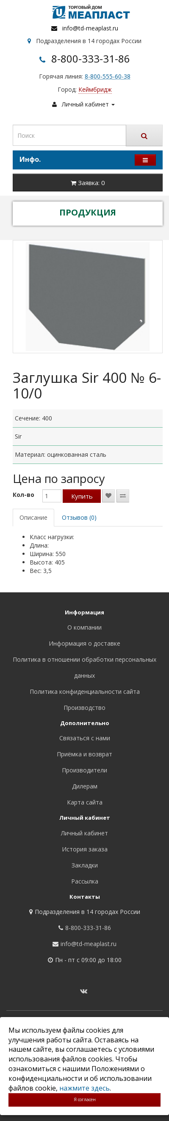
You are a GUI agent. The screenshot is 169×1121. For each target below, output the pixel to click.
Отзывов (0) (79, 517)
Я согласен (85, 1099)
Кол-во (23, 495)
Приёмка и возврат (84, 754)
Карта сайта (85, 802)
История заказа (85, 849)
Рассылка (84, 881)
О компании (84, 627)
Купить (82, 496)
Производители (84, 770)
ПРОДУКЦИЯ (87, 212)
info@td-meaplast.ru (90, 28)
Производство (84, 708)
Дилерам (84, 786)
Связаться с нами (84, 738)
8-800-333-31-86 (90, 58)
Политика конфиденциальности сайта (85, 691)
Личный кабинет (84, 833)
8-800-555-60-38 (107, 76)
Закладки (85, 865)
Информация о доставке (84, 643)
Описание (33, 517)
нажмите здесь (84, 1088)
